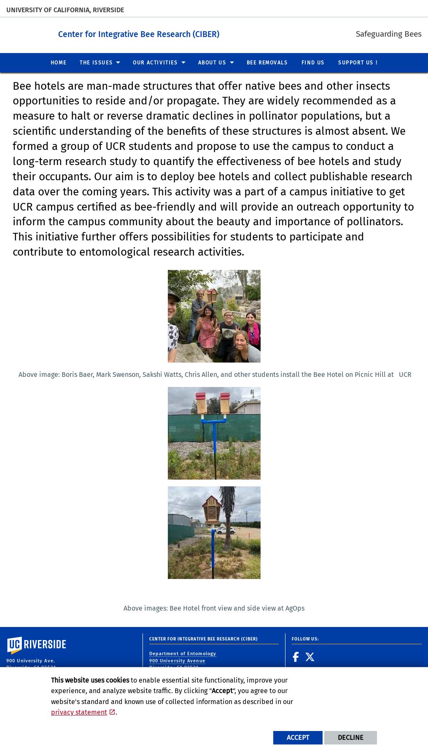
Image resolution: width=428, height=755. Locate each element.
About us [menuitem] (212, 62)
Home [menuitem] (58, 62)
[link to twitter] (310, 657)
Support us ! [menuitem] (357, 62)
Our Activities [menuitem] (155, 62)
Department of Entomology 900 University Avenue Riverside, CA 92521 (182, 660)
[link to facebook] (296, 657)
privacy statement (79, 712)
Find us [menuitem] (313, 62)
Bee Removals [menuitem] (267, 62)
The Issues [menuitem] (96, 62)
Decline (350, 738)
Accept (298, 738)
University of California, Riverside (65, 10)
